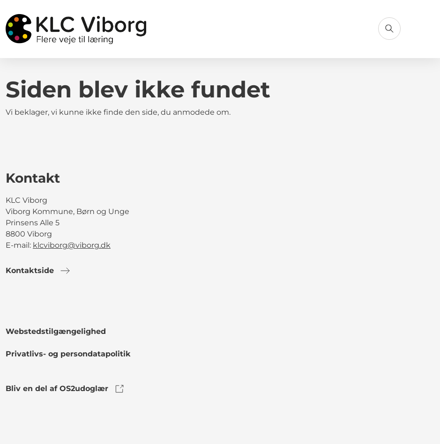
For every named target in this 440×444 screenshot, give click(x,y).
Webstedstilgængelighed (56, 331)
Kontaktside (38, 270)
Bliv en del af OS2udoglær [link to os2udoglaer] (65, 388)
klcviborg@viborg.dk (72, 245)
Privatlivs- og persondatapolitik (68, 353)
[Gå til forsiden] (76, 29)
